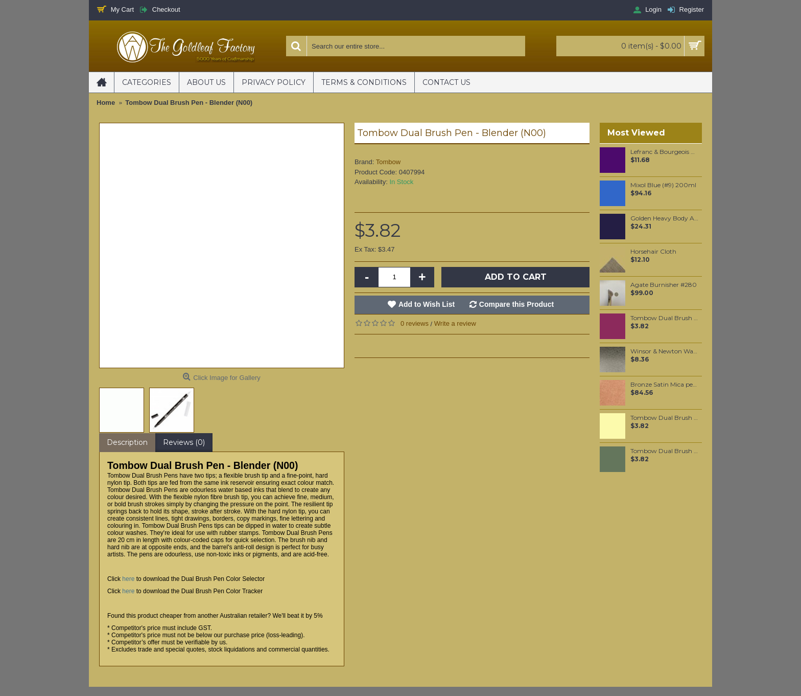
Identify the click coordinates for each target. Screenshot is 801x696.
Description (127, 442)
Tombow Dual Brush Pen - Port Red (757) (664, 318)
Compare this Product (516, 304)
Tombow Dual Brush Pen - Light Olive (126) (664, 417)
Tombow (388, 162)
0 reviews (414, 323)
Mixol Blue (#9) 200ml (663, 185)
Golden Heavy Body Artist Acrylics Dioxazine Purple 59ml (664, 218)
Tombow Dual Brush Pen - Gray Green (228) (664, 451)
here (128, 578)
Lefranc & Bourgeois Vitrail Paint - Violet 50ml (664, 151)
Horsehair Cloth (653, 251)
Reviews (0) (184, 442)
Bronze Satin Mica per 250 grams (664, 384)
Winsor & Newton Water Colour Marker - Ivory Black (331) (664, 351)
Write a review (455, 323)
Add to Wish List (426, 304)
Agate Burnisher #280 (663, 284)
